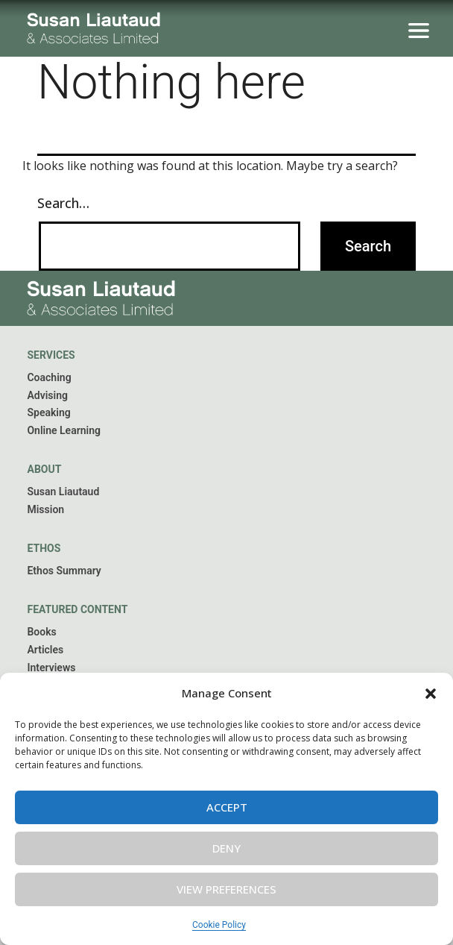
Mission (45, 509)
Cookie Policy (219, 925)
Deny (226, 848)
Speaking (48, 412)
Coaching (49, 377)
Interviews (51, 668)
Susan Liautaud (63, 491)
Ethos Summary (64, 571)
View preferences (226, 889)
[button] (430, 693)
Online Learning (63, 430)
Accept (226, 807)
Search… (63, 203)
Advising (47, 395)
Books (41, 632)
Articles (45, 650)
